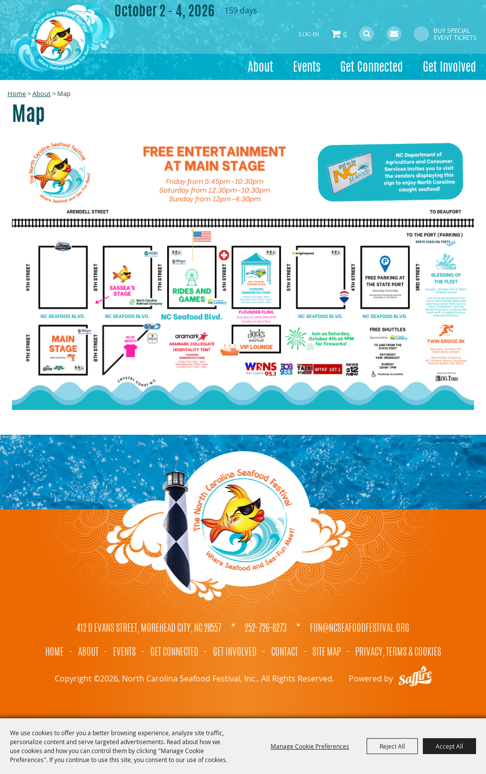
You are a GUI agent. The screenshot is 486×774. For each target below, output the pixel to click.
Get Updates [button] (394, 33)
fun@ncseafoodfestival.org (359, 629)
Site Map (326, 653)
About (260, 68)
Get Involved (449, 68)
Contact (284, 653)
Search (366, 33)
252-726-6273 (266, 629)
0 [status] (345, 34)
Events (306, 68)
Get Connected (371, 68)
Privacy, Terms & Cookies (398, 653)
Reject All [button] (392, 746)
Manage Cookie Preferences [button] (310, 746)
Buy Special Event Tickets (455, 33)
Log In (309, 34)
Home (16, 93)
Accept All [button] (449, 746)
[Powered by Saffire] (415, 678)
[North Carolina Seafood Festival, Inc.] (62, 37)
